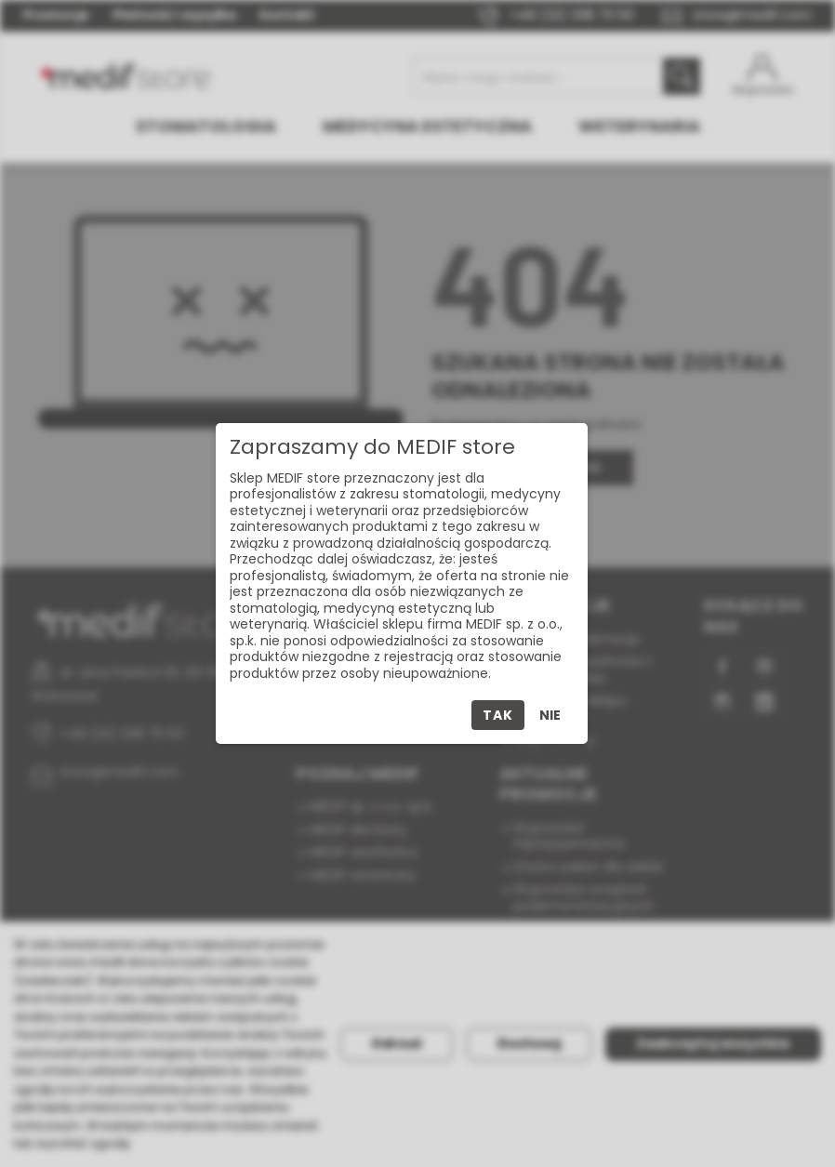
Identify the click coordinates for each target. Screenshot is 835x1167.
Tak (497, 715)
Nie (550, 715)
